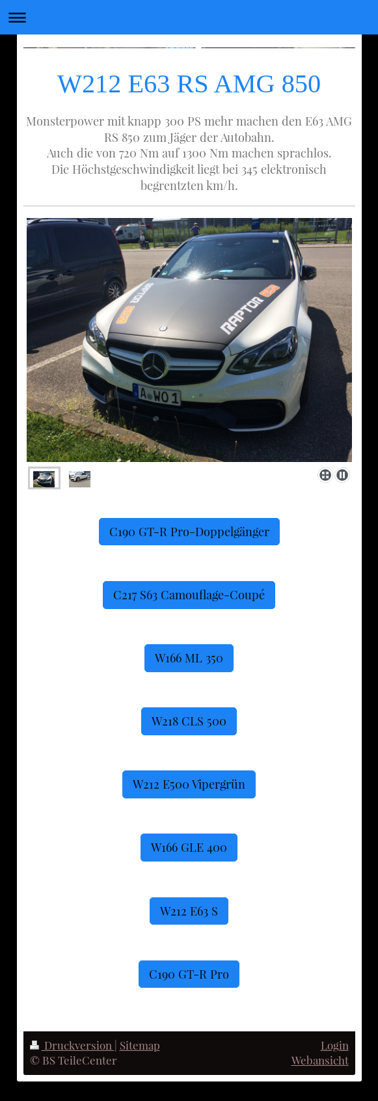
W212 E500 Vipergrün (189, 784)
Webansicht (320, 1060)
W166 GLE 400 (189, 847)
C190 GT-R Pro (189, 974)
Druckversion (72, 1045)
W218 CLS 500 (189, 721)
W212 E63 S (189, 911)
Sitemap (140, 1045)
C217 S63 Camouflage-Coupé (189, 594)
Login (335, 1045)
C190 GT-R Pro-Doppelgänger (189, 531)
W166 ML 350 (189, 657)
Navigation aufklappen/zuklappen (189, 17)
